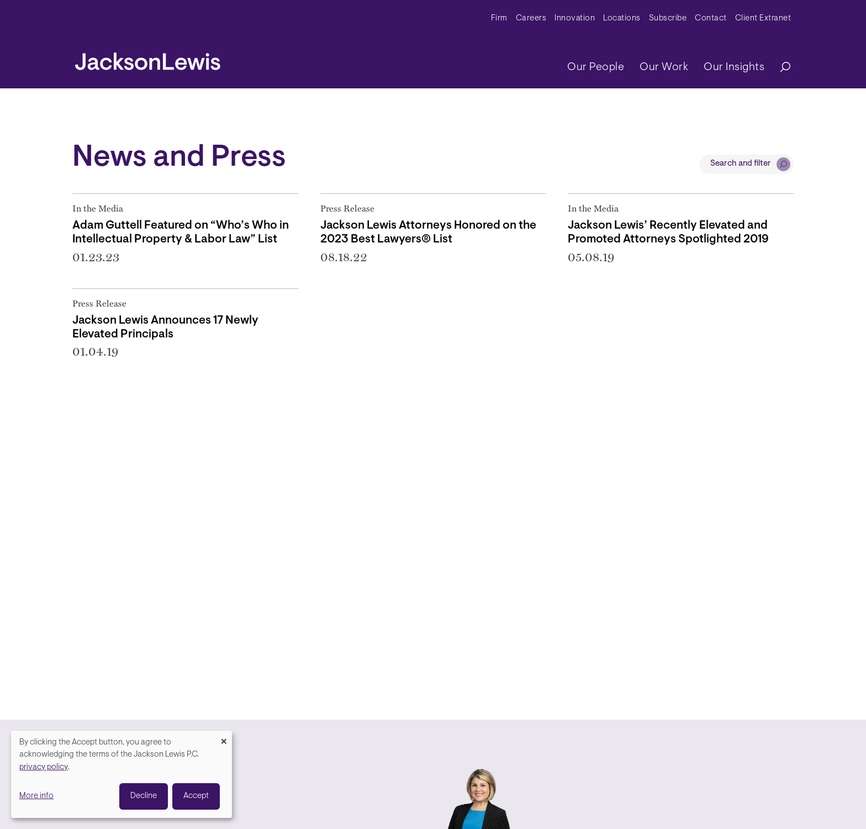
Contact (711, 18)
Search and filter (740, 164)
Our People (595, 67)
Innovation (575, 18)
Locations (622, 18)
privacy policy (43, 767)
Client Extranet (763, 18)
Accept (196, 796)
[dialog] (121, 774)
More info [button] (36, 796)
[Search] (780, 67)
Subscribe (668, 18)
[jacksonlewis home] (147, 58)
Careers (531, 18)
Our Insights (734, 67)
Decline (143, 796)
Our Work (664, 67)
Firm (499, 18)
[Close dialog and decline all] (223, 737)
